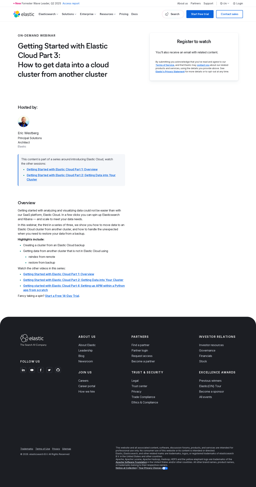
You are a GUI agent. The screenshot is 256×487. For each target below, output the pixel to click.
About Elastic (87, 345)
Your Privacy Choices (150, 468)
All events (205, 397)
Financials (205, 356)
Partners (196, 3)
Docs (134, 14)
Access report (71, 3)
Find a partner (140, 345)
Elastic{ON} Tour (210, 386)
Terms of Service (165, 65)
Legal (135, 380)
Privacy (136, 391)
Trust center (139, 386)
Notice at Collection (126, 468)
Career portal (86, 386)
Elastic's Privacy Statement (170, 71)
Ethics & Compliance (144, 402)
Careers (83, 380)
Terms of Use (42, 448)
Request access (141, 356)
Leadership (85, 350)
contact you (203, 65)
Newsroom (85, 361)
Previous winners (210, 380)
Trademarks (26, 448)
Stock (203, 361)
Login (238, 3)
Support (208, 3)
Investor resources (211, 345)
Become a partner (143, 361)
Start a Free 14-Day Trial (62, 296)
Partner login (139, 350)
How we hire (86, 391)
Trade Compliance (143, 397)
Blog (81, 356)
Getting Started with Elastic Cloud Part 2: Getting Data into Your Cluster (73, 280)
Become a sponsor (211, 391)
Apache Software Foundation (131, 462)
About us (182, 3)
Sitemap (66, 448)
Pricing (123, 14)
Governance (207, 350)
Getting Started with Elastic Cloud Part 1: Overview (62, 169)
